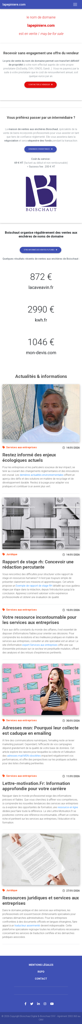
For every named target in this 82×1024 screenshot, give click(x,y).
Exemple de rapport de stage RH (34, 585)
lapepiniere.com (41, 25)
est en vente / (41, 34)
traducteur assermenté (27, 925)
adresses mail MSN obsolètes (24, 755)
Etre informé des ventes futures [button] (40, 250)
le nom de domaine (41, 17)
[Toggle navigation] (75, 4)
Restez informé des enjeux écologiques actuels (29, 457)
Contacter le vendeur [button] (41, 85)
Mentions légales (41, 964)
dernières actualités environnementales (41, 474)
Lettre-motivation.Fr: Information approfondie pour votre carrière (36, 786)
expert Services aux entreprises (39, 644)
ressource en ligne (68, 807)
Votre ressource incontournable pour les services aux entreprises (39, 620)
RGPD (41, 971)
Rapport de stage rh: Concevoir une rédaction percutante (38, 564)
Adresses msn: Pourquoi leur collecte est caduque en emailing (40, 730)
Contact (41, 978)
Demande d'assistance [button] (41, 149)
